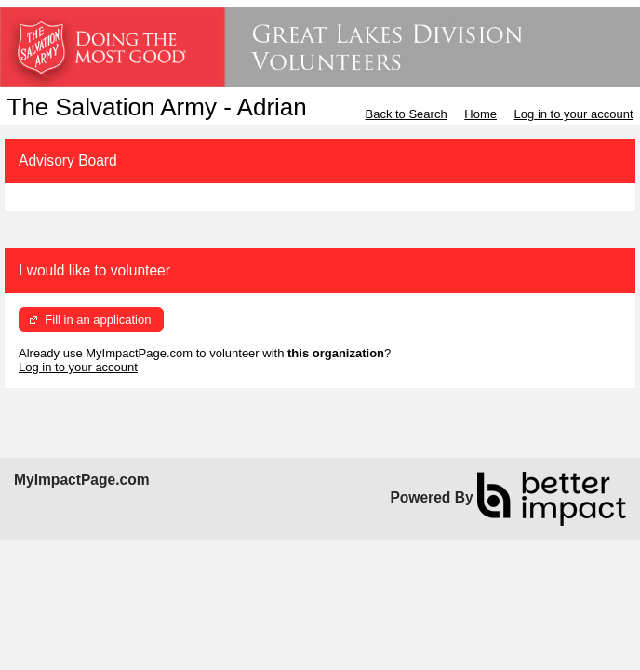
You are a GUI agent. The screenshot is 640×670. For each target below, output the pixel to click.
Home (480, 114)
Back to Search (406, 114)
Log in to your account (573, 114)
